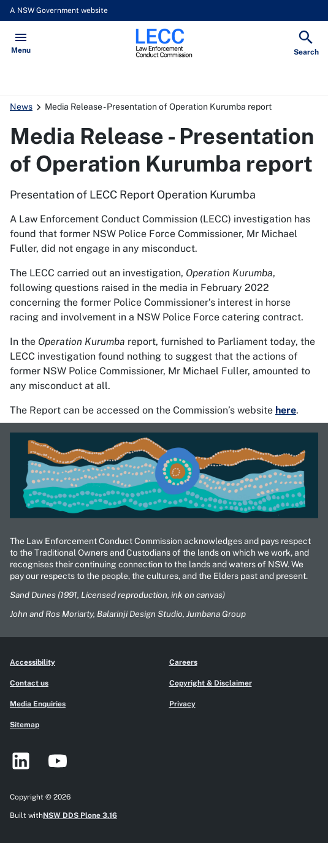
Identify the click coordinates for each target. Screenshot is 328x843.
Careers (183, 662)
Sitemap (24, 724)
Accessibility (32, 662)
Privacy (182, 704)
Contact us (29, 683)
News (21, 107)
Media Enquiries (38, 704)
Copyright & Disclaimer (210, 683)
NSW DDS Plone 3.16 (80, 815)
